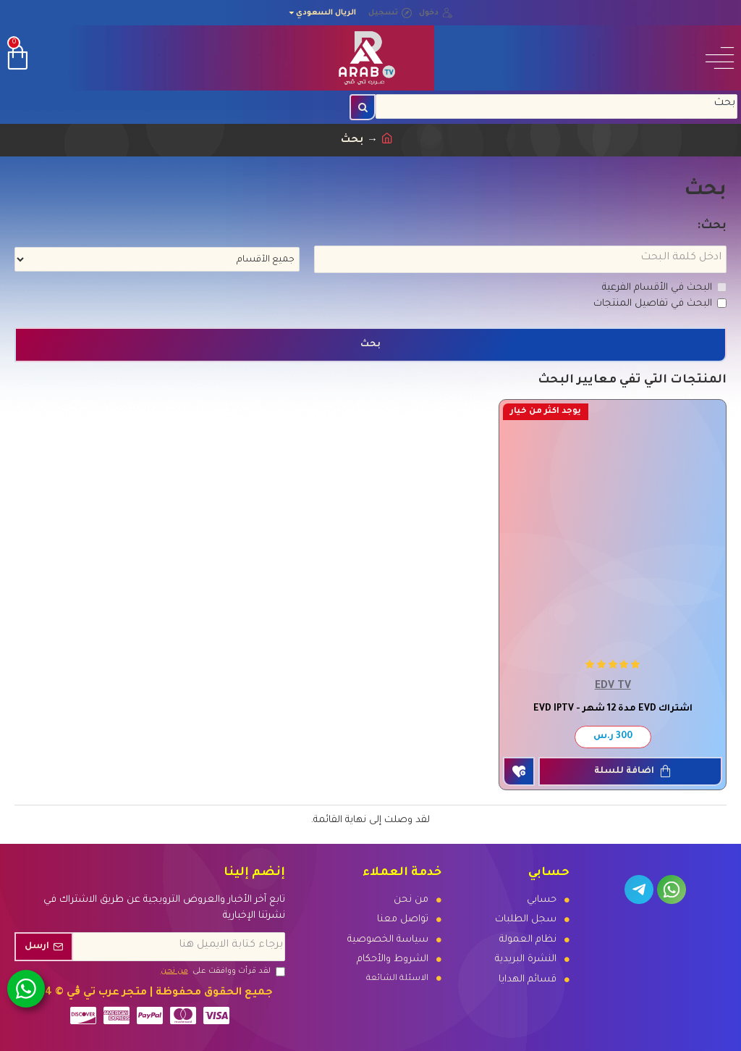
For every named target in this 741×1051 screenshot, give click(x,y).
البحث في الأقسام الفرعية (664, 287)
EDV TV (613, 686)
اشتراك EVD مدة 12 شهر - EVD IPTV (613, 709)
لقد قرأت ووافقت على (221, 971)
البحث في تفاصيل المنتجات (660, 303)
